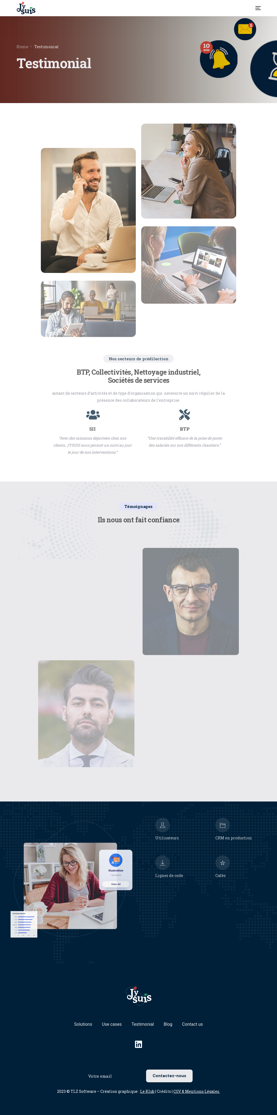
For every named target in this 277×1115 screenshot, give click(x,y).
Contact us (192, 1024)
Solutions (83, 1024)
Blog (168, 1024)
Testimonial (142, 1024)
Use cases (112, 1024)
